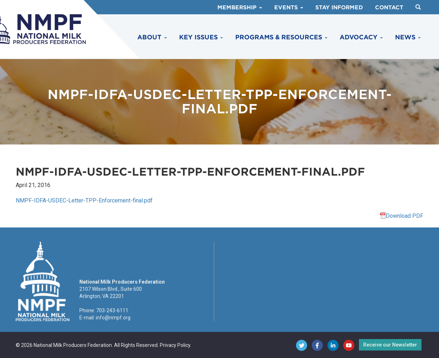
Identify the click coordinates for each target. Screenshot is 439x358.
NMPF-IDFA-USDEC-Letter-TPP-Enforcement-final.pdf (84, 200)
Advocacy (361, 37)
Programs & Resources (281, 37)
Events (288, 7)
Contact (389, 7)
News (408, 37)
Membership (239, 7)
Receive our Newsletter (390, 345)
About (152, 37)
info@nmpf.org (113, 317)
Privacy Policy (175, 345)
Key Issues (201, 37)
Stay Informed (339, 7)
